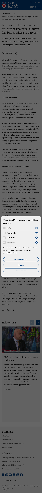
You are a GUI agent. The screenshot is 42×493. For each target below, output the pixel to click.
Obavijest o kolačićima (22, 250)
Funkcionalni (11, 233)
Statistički (11, 238)
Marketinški (11, 243)
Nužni (9, 228)
